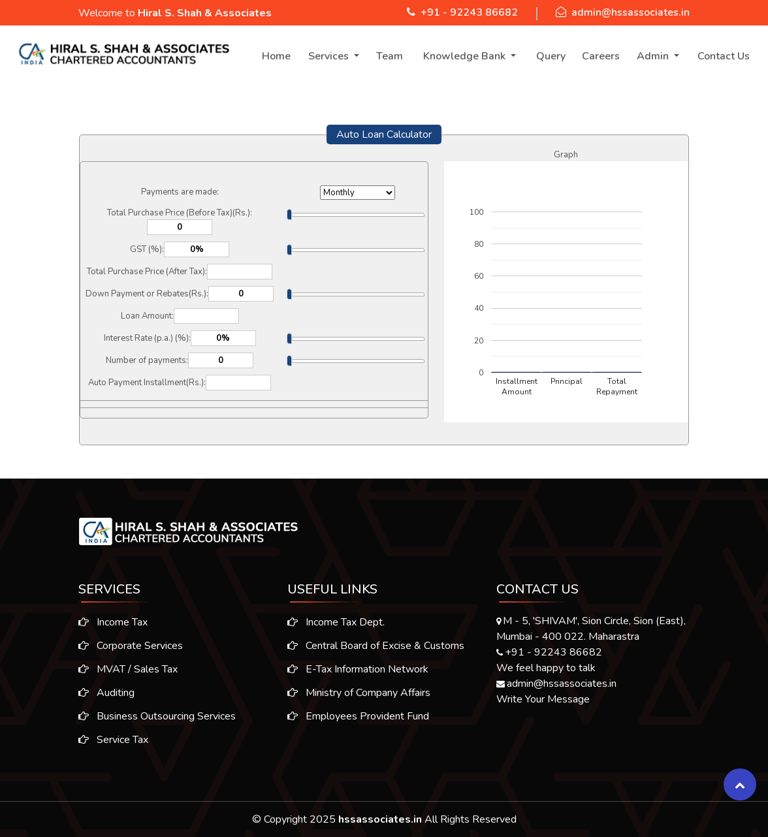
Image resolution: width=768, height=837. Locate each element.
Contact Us (723, 56)
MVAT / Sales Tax (124, 669)
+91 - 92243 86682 (469, 12)
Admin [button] (654, 56)
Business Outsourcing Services (153, 716)
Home (276, 56)
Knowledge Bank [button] (465, 56)
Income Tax (109, 622)
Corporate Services (126, 646)
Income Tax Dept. (336, 626)
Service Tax (109, 740)
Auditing (102, 693)
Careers (601, 56)
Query (551, 56)
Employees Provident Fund (358, 720)
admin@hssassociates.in (630, 12)
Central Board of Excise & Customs (375, 649)
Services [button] (329, 56)
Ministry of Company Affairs (358, 696)
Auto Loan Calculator (384, 134)
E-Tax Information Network (357, 673)
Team (389, 56)
